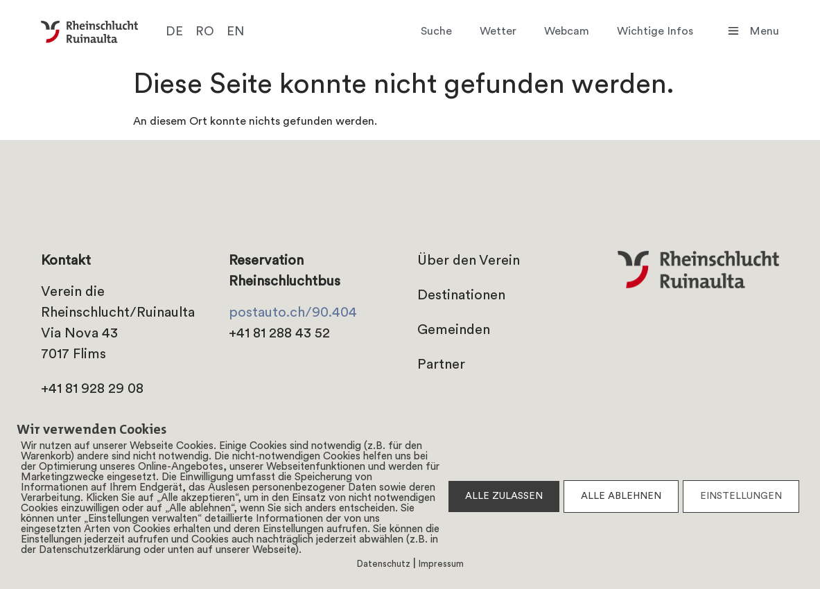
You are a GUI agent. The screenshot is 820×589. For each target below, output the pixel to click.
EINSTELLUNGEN (741, 496)
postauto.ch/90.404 (293, 313)
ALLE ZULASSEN (504, 496)
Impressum (441, 564)
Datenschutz (383, 564)
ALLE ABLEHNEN (621, 496)
